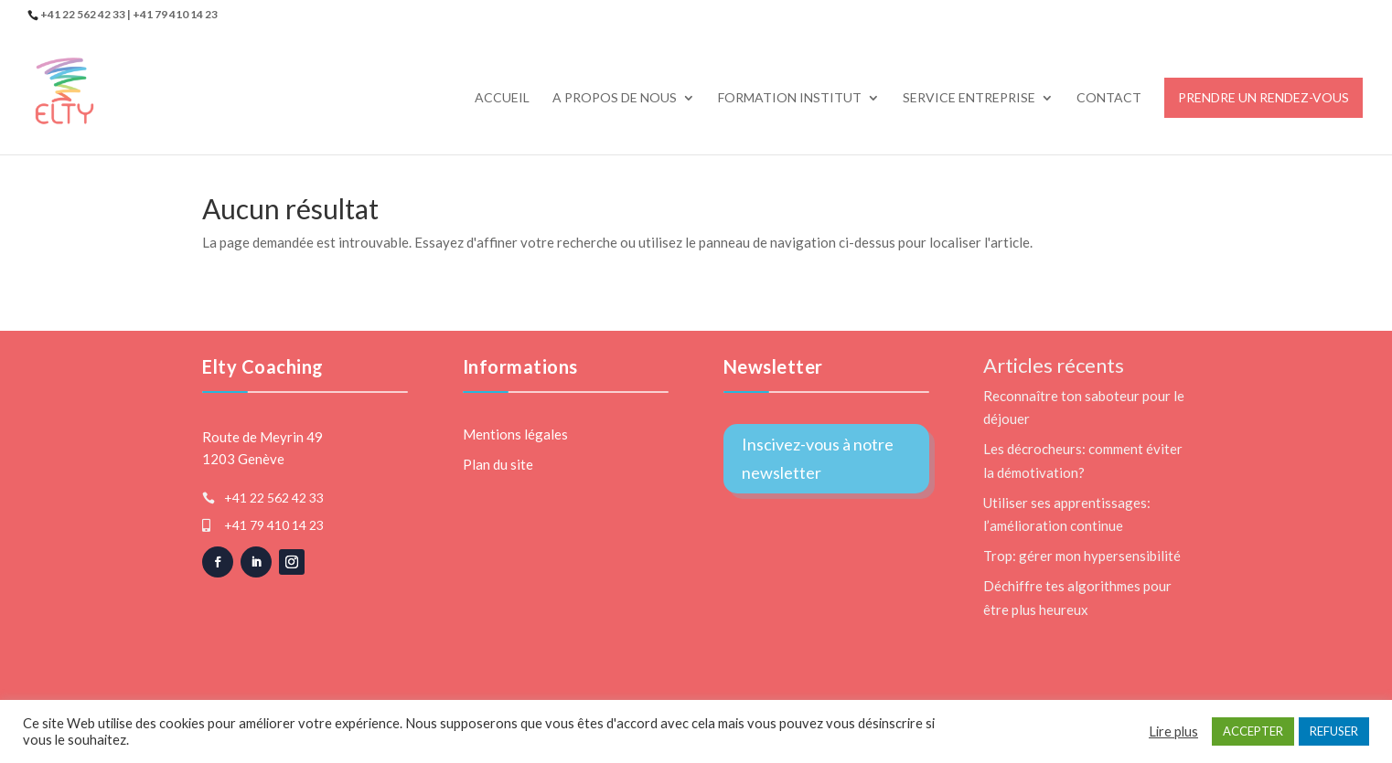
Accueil (502, 98)
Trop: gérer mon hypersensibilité (1082, 555)
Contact (1108, 98)
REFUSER (1334, 731)
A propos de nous (614, 98)
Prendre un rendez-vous (1263, 97)
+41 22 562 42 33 (274, 497)
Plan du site (498, 464)
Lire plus (1173, 731)
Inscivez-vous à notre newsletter (818, 458)
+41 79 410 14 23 (274, 525)
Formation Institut (790, 98)
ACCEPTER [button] (1253, 731)
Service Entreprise (969, 98)
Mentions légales (515, 434)
